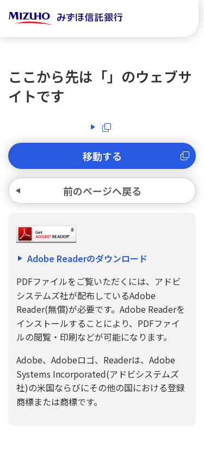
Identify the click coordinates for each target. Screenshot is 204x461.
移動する (102, 156)
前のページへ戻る (102, 191)
